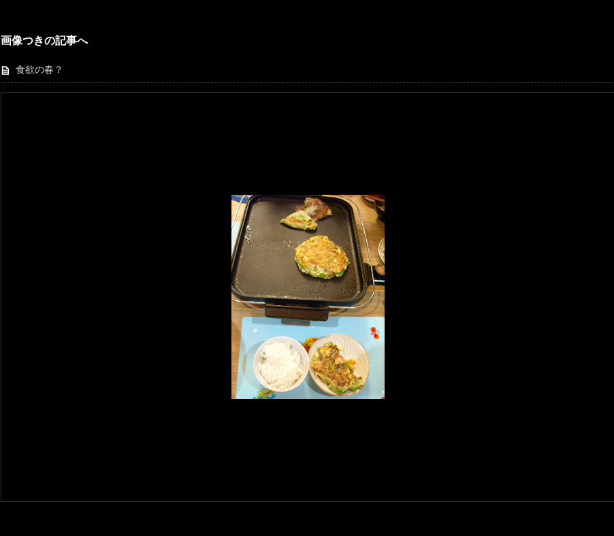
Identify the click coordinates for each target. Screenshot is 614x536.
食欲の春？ (39, 70)
